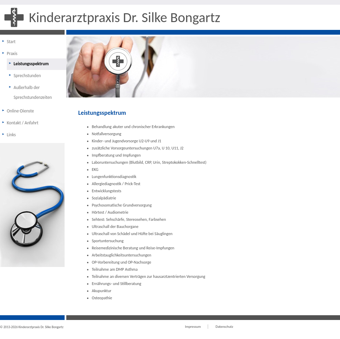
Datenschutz (224, 326)
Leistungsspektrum (31, 64)
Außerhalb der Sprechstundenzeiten (33, 92)
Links (11, 135)
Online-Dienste (20, 111)
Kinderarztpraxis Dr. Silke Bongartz (124, 17)
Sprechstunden (27, 75)
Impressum (193, 326)
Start (11, 41)
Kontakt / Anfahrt (22, 123)
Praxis (12, 53)
